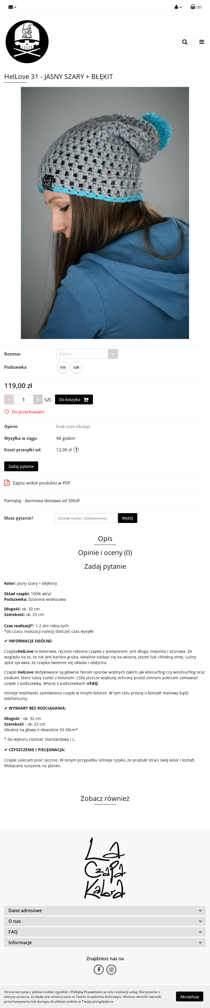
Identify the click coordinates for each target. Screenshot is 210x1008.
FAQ (94, 683)
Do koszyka (74, 399)
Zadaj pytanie (21, 466)
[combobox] (87, 354)
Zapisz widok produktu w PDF (37, 483)
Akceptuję (189, 996)
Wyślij (127, 518)
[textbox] (82, 354)
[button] (196, 7)
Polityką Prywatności (87, 991)
